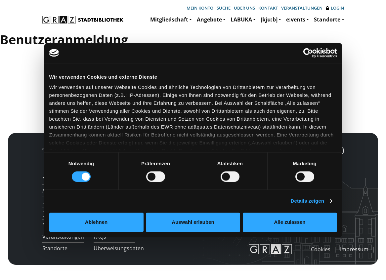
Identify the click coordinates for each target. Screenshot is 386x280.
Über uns (244, 8)
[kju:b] (269, 19)
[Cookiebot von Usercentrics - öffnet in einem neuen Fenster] (308, 53)
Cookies (320, 249)
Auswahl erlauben (193, 222)
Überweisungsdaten (114, 248)
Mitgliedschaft (169, 19)
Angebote (209, 19)
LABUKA (241, 19)
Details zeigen (307, 201)
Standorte (327, 19)
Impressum (354, 249)
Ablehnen (96, 222)
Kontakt (268, 8)
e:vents (295, 19)
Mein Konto (200, 8)
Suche (224, 8)
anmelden (300, 249)
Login (335, 8)
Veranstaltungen (301, 8)
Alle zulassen (289, 222)
